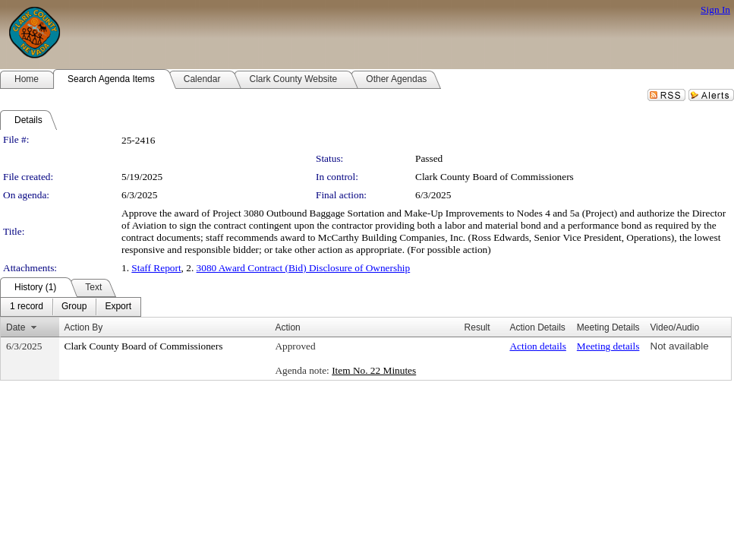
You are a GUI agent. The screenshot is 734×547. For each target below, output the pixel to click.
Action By (84, 327)
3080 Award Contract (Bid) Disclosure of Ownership (304, 268)
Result (477, 327)
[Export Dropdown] (118, 307)
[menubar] (70, 307)
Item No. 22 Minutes (374, 370)
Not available (680, 346)
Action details (537, 346)
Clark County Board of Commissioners (494, 176)
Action (287, 327)
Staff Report (156, 268)
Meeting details (608, 346)
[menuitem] (26, 307)
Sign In (715, 9)
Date (15, 327)
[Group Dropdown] (74, 307)
